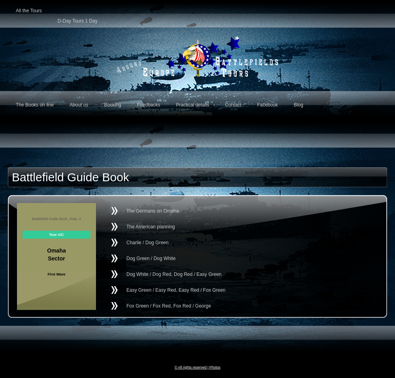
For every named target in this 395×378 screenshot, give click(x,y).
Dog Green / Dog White (151, 258)
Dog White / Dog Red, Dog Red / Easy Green (174, 274)
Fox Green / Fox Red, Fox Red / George (168, 306)
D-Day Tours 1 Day (78, 19)
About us (79, 105)
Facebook (267, 105)
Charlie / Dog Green (147, 242)
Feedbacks (148, 105)
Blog (298, 105)
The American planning (150, 227)
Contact (233, 105)
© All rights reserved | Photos (197, 367)
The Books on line (35, 105)
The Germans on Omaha (152, 211)
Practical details (192, 105)
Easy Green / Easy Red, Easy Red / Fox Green (176, 290)
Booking (112, 105)
